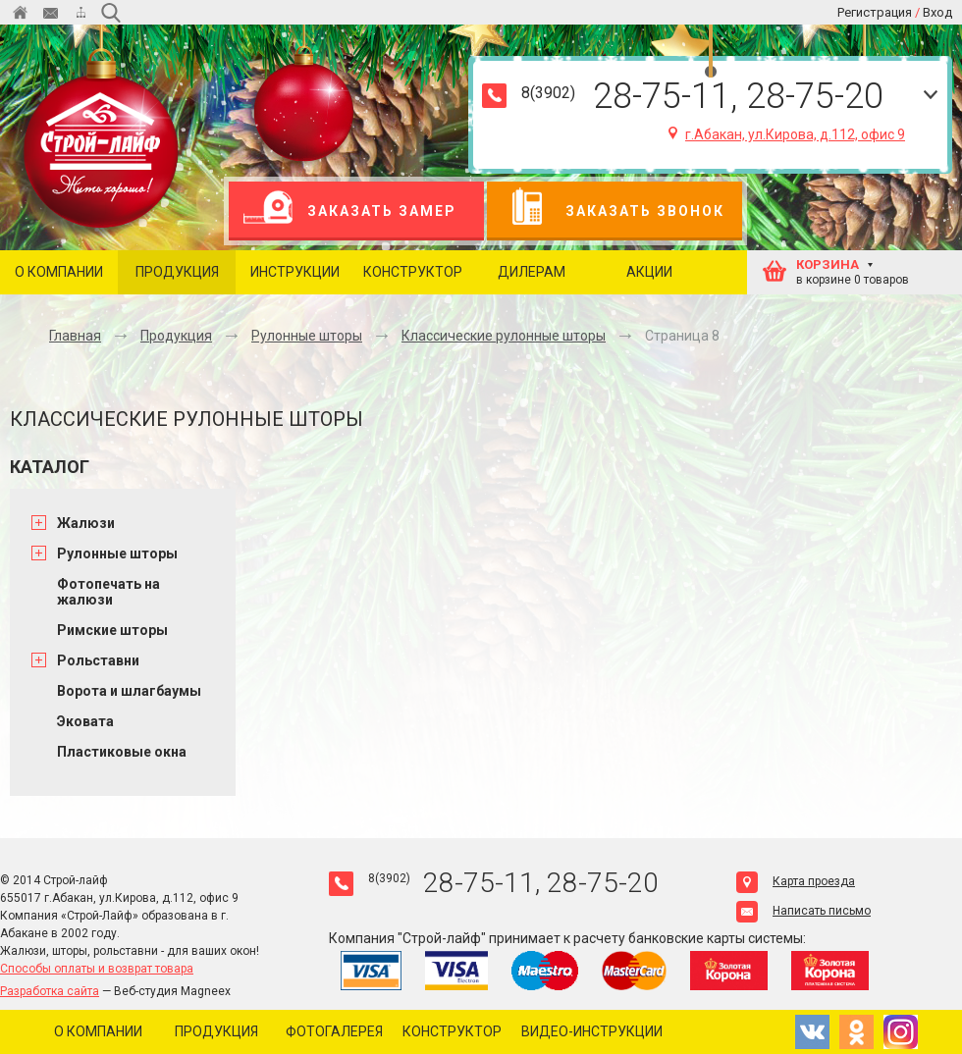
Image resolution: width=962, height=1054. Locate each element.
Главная (75, 335)
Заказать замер (349, 211)
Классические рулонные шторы (503, 335)
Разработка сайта (49, 991)
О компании (59, 272)
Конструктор (412, 272)
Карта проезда (795, 881)
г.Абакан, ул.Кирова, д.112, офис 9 (786, 134)
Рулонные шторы (306, 335)
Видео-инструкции (592, 1031)
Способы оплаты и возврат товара (96, 968)
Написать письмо (803, 911)
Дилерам (531, 272)
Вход (937, 12)
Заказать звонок (613, 211)
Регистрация (874, 12)
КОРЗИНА (827, 264)
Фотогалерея (334, 1031)
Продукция (177, 272)
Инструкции (295, 272)
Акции (649, 272)
